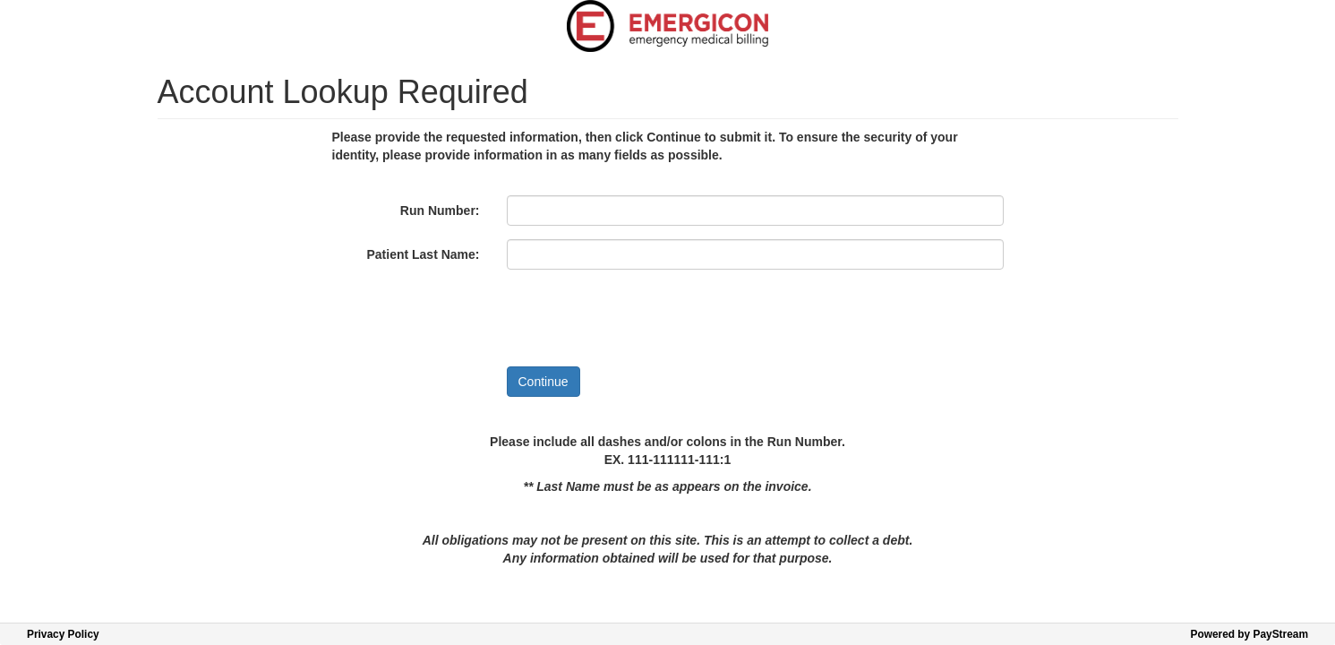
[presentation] (643, 318)
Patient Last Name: (422, 254)
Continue (543, 381)
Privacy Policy (63, 634)
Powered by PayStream (1249, 634)
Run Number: (440, 210)
